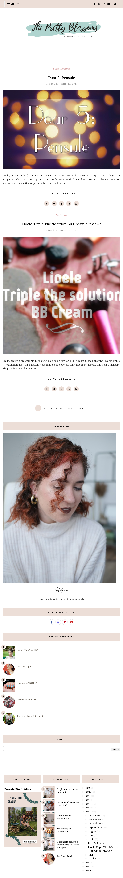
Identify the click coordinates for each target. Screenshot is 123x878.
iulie (91, 835)
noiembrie (95, 819)
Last (82, 408)
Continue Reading (61, 193)
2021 (88, 787)
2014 (88, 811)
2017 (88, 799)
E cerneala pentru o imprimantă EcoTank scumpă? (68, 844)
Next (71, 408)
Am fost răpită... (25, 666)
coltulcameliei (61, 68)
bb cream (61, 214)
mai (91, 854)
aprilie (92, 858)
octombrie (95, 823)
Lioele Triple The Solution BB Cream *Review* (61, 224)
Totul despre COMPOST (64, 830)
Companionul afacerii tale (64, 817)
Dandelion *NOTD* (27, 683)
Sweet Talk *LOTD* (27, 650)
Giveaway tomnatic (27, 699)
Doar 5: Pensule (61, 77)
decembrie (95, 815)
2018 (88, 795)
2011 (88, 866)
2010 (88, 870)
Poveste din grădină (17, 789)
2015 (88, 807)
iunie (91, 839)
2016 (88, 803)
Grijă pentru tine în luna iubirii (67, 791)
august (92, 831)
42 (61, 408)
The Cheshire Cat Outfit (30, 716)
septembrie (95, 827)
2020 (88, 791)
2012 (88, 862)
